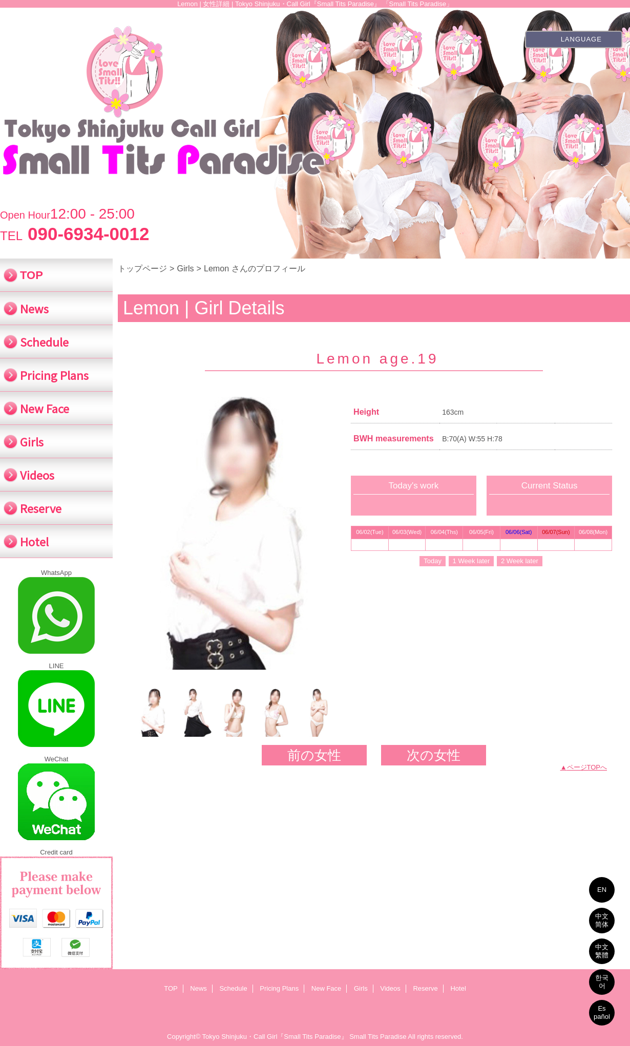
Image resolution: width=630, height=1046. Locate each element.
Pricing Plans (279, 988)
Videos (390, 988)
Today (433, 561)
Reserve (425, 988)
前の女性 (314, 755)
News (198, 988)
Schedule (233, 988)
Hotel (458, 988)
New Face (326, 988)
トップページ (142, 268)
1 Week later (471, 561)
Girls (185, 268)
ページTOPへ (587, 767)
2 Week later (519, 561)
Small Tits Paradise (377, 1036)
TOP (31, 275)
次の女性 (433, 755)
